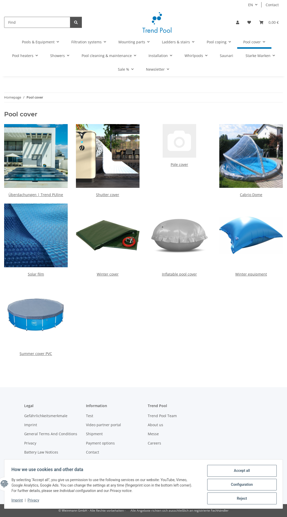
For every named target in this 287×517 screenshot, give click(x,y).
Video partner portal (103, 424)
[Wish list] (249, 22)
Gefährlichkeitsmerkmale (45, 415)
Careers (154, 443)
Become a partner (39, 461)
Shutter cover (107, 194)
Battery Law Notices (41, 452)
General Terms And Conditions (50, 433)
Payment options (100, 443)
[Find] (37, 22)
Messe (153, 433)
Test (89, 415)
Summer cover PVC (36, 353)
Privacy (34, 501)
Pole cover (179, 164)
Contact (272, 4)
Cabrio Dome (251, 194)
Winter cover (108, 274)
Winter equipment (251, 274)
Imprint (18, 501)
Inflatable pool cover (179, 274)
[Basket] (269, 22)
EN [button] (250, 4)
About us (155, 424)
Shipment (94, 433)
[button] (237, 22)
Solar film (36, 274)
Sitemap (93, 461)
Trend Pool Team (162, 415)
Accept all (241, 472)
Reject (241, 499)
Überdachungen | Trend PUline (35, 194)
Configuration (240, 485)
